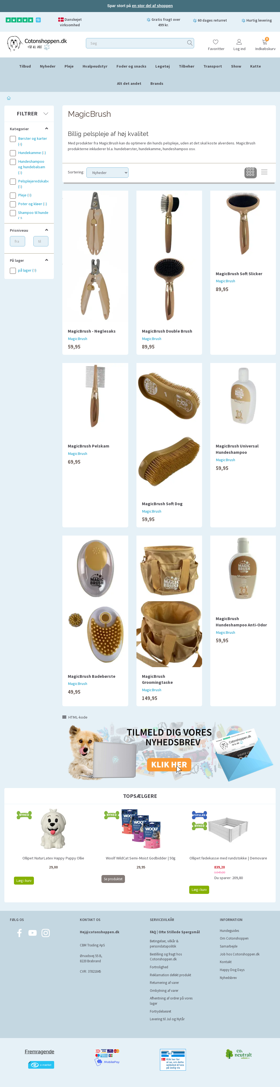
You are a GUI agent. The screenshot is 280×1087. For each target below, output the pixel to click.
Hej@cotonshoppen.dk (99, 932)
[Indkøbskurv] (265, 42)
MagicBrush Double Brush (167, 331)
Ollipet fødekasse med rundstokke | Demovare (228, 858)
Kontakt (226, 962)
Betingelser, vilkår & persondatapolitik (164, 944)
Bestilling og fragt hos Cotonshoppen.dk (166, 957)
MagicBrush (77, 338)
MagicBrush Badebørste (91, 676)
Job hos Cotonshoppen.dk (239, 954)
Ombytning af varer (164, 990)
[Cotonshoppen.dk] (37, 43)
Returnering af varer (164, 982)
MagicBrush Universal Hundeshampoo (237, 449)
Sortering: (76, 172)
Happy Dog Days (232, 969)
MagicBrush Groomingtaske (157, 679)
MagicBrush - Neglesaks (92, 331)
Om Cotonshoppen (234, 938)
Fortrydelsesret (160, 1011)
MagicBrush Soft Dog (162, 503)
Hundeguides (229, 930)
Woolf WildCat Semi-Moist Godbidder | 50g (141, 858)
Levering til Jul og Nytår (167, 1019)
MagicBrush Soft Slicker (239, 273)
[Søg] (190, 43)
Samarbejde (228, 946)
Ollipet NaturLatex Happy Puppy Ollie (53, 858)
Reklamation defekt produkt (170, 975)
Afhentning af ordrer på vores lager (171, 1001)
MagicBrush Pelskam (88, 446)
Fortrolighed (159, 967)
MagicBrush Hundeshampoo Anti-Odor (241, 621)
